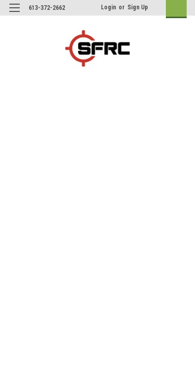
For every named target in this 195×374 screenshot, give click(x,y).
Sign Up (137, 7)
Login (108, 7)
